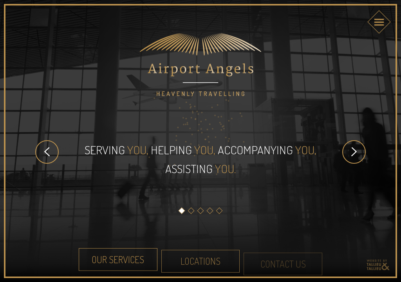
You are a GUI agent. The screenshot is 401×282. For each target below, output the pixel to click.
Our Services (118, 260)
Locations (200, 263)
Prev (47, 152)
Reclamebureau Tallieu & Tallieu (378, 265)
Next (354, 152)
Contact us (283, 266)
